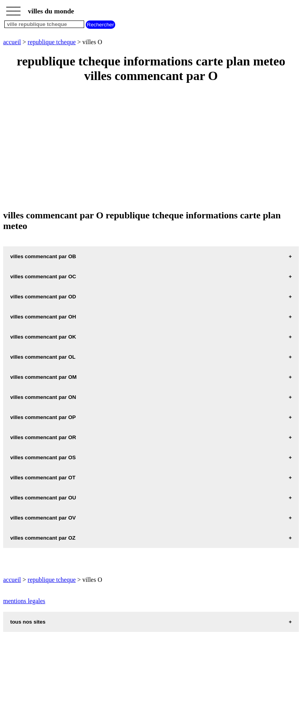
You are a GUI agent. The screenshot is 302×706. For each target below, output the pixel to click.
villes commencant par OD (43, 297)
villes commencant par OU (43, 498)
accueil (12, 42)
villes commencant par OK (43, 337)
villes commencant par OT (43, 478)
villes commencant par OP (43, 417)
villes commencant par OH (43, 317)
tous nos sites (28, 622)
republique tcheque (52, 42)
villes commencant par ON (43, 397)
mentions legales (24, 601)
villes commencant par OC (43, 276)
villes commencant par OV (43, 518)
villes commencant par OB (43, 256)
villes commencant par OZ (43, 538)
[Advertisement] (151, 147)
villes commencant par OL (43, 357)
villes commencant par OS (43, 457)
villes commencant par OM (43, 377)
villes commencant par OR (43, 437)
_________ (13, 8)
